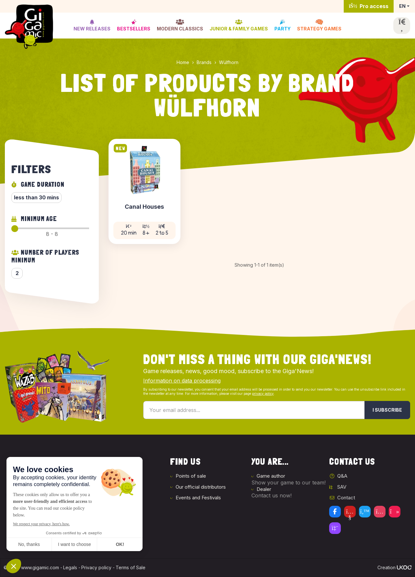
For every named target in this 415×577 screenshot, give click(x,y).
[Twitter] (365, 511)
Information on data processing (182, 380)
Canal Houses (144, 207)
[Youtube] (350, 511)
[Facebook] (335, 511)
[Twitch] (335, 528)
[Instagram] (380, 511)
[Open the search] (401, 25)
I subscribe (387, 410)
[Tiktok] (394, 511)
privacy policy (263, 393)
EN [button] (402, 6)
